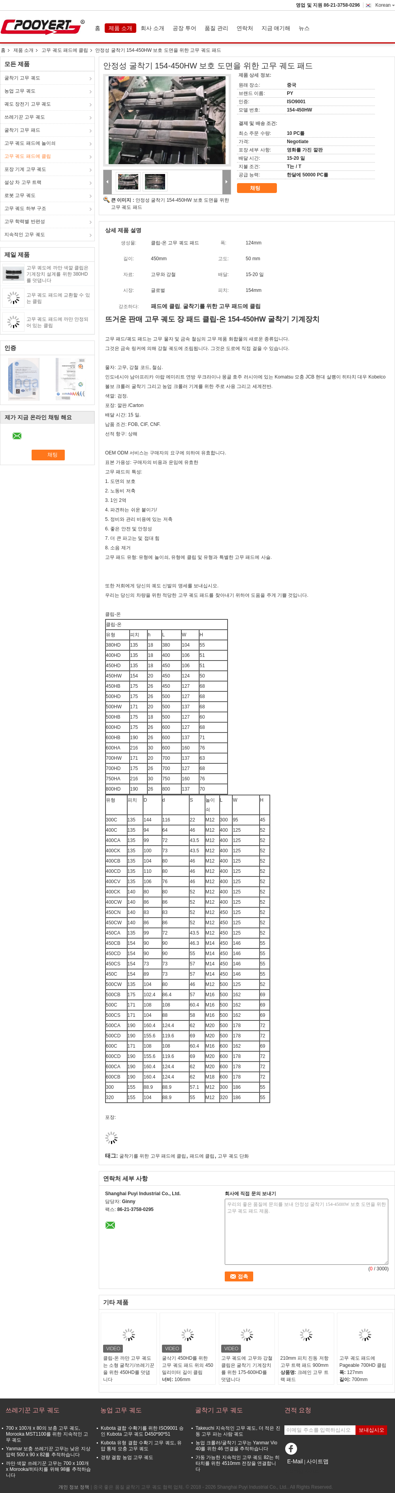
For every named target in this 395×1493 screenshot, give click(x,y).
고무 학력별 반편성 (24, 221)
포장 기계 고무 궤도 (25, 169)
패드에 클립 (202, 1156)
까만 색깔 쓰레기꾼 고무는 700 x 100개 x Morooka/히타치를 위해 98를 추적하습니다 (48, 1469)
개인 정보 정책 (74, 1487)
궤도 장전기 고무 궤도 (27, 104)
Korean (385, 5)
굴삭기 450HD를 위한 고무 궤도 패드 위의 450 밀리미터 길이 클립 (187, 1365)
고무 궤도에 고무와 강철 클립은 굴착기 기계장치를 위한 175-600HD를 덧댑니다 (247, 1368)
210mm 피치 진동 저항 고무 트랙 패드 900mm (304, 1361)
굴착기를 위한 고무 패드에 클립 (152, 1156)
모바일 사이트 (301, 1471)
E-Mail (295, 1461)
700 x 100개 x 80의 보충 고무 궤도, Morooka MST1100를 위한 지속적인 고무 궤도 (47, 1434)
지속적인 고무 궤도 (24, 234)
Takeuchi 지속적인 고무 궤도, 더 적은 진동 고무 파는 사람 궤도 (238, 1431)
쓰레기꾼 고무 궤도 (24, 117)
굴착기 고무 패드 (22, 130)
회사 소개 (152, 28)
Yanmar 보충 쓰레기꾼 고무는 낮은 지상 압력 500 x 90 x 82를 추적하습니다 (48, 1451)
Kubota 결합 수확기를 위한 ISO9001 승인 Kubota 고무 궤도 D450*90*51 (142, 1431)
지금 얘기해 (276, 28)
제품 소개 (120, 28)
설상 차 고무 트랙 (22, 182)
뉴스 (304, 28)
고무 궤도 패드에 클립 (64, 50)
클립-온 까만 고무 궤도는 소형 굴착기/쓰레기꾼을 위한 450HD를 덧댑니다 (128, 1368)
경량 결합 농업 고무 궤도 (127, 1457)
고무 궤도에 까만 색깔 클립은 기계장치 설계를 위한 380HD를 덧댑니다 (57, 274)
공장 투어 (184, 28)
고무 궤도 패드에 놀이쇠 (30, 143)
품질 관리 (216, 28)
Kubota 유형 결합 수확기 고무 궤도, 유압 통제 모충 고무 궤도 (141, 1445)
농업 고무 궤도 (20, 91)
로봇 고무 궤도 (20, 195)
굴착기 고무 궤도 (22, 78)
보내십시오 (371, 1430)
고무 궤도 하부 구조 (25, 208)
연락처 (245, 28)
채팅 (260, 188)
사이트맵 (318, 1461)
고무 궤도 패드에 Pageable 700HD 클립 (362, 1361)
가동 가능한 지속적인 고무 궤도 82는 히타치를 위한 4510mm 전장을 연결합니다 (238, 1463)
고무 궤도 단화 (233, 1156)
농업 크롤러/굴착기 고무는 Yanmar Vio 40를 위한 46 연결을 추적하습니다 (236, 1445)
